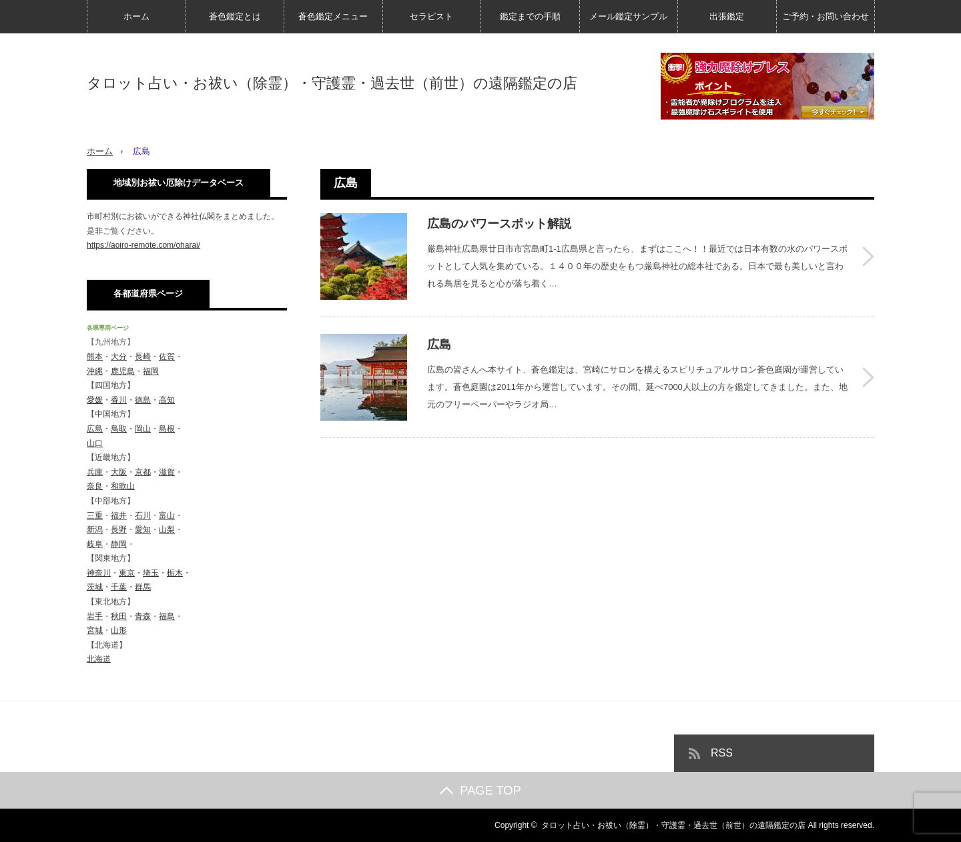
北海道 (99, 659)
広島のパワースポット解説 (499, 223)
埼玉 (151, 573)
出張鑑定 (726, 16)
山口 (95, 443)
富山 (167, 515)
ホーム (136, 16)
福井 (119, 515)
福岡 (151, 371)
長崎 (143, 356)
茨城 (95, 587)
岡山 (143, 428)
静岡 (119, 544)
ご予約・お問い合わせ (825, 16)
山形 (119, 630)
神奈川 (99, 573)
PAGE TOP (480, 790)
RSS (722, 753)
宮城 (95, 630)
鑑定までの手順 (530, 16)
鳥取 (119, 428)
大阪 (119, 472)
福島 (167, 616)
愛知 (143, 529)
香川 (119, 400)
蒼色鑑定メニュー (333, 16)
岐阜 (95, 544)
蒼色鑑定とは (235, 16)
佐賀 (167, 356)
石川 (143, 515)
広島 (439, 344)
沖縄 (95, 371)
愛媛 (95, 400)
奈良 (95, 486)
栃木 (175, 573)
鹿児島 (123, 371)
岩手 (95, 616)
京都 (143, 472)
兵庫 (95, 472)
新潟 (95, 529)
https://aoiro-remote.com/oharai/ (143, 245)
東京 (127, 573)
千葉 (119, 587)
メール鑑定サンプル (628, 16)
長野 (119, 529)
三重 (95, 515)
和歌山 (123, 486)
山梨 (167, 529)
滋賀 (167, 472)
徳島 (143, 400)
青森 (143, 616)
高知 (167, 400)
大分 (119, 356)
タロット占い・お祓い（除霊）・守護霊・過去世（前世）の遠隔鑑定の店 (332, 83)
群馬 (143, 587)
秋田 (119, 616)
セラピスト (431, 16)
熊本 (95, 356)
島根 (167, 428)
